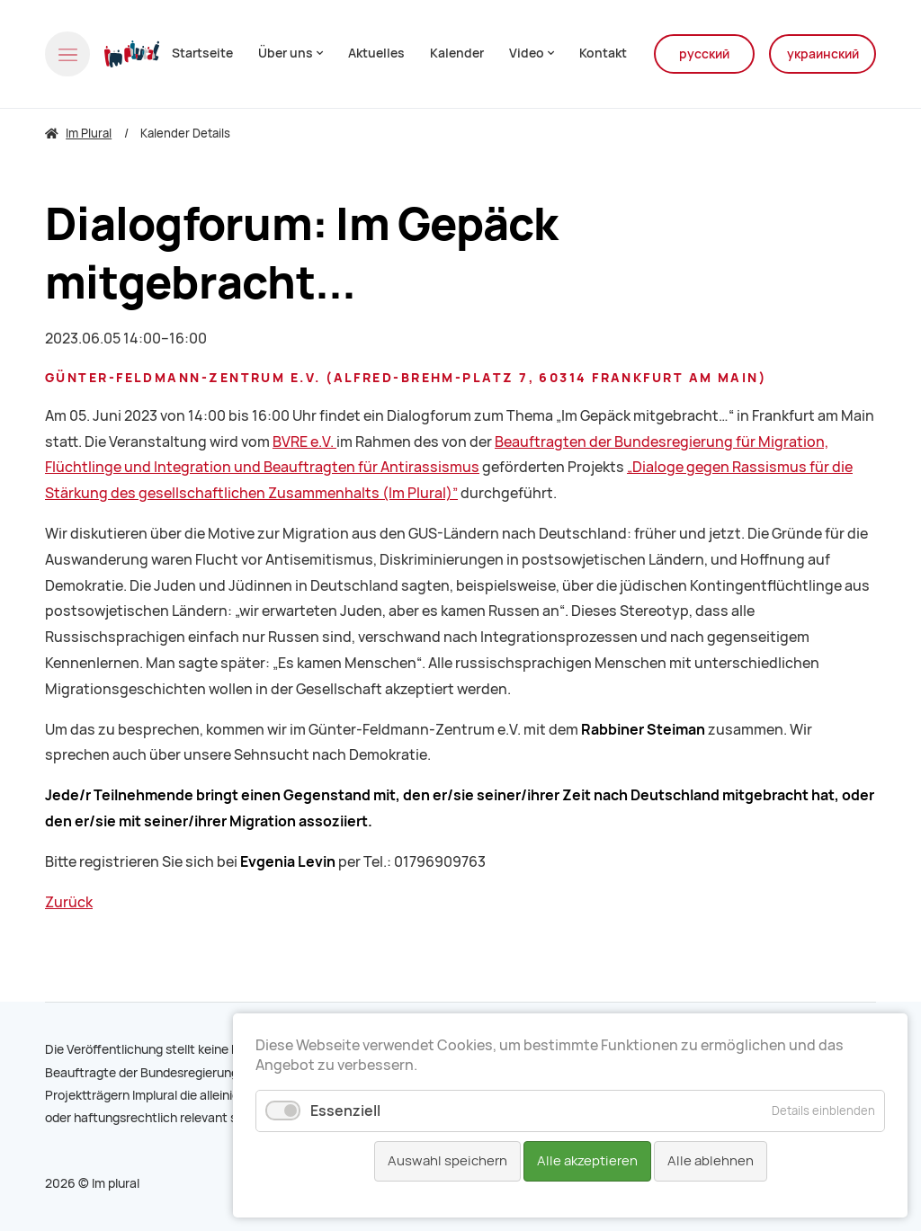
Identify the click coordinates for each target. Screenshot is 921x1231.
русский (704, 54)
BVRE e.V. (304, 442)
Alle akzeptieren (587, 1161)
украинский (823, 54)
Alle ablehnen (710, 1161)
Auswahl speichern (447, 1161)
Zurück (69, 902)
